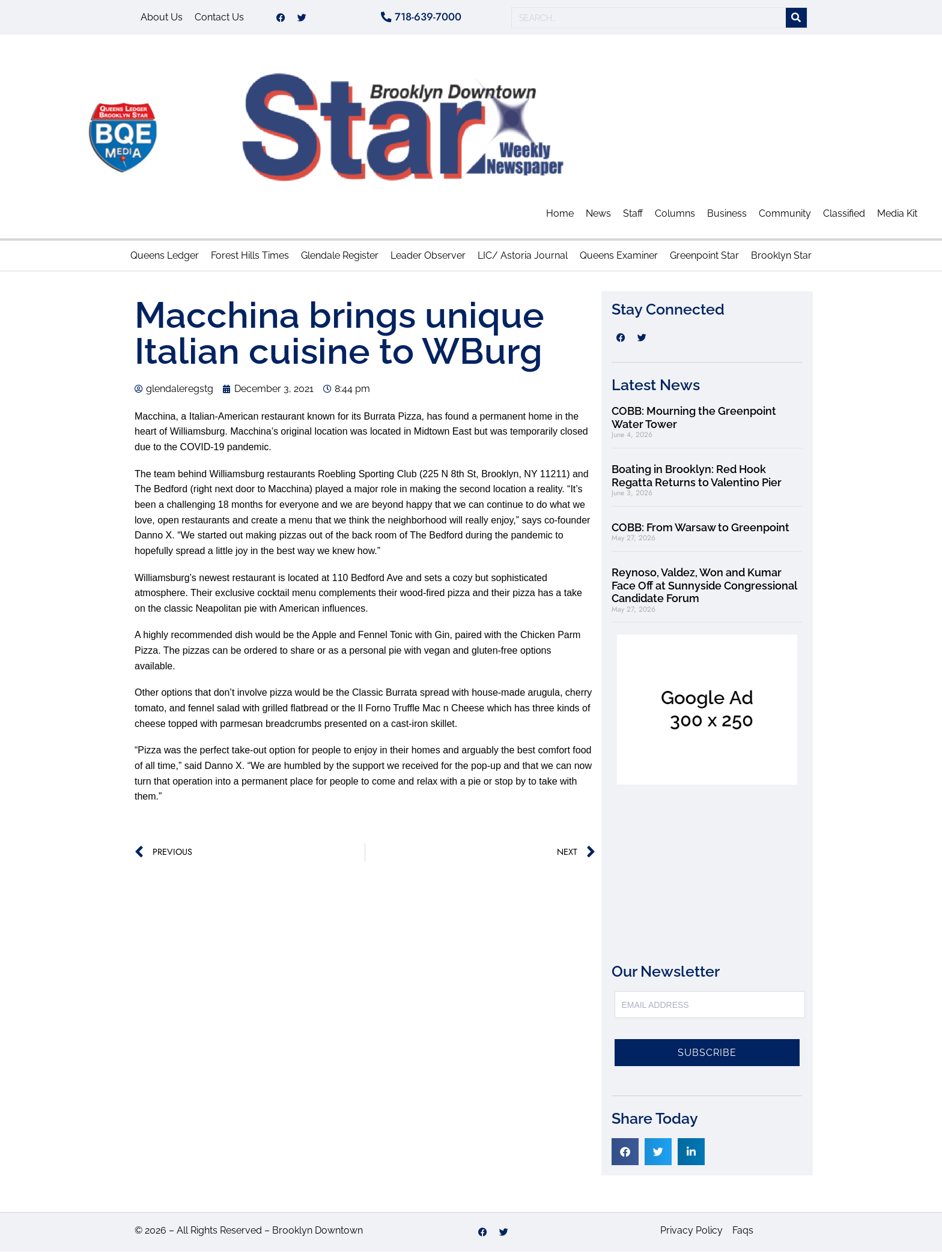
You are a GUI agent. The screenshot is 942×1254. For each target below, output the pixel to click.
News (598, 216)
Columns (675, 216)
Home (560, 216)
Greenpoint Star (704, 257)
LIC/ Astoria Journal (523, 257)
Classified (844, 216)
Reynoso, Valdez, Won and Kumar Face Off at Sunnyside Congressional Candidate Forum (704, 587)
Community (785, 216)
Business (727, 216)
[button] (625, 1153)
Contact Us (219, 18)
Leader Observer (428, 257)
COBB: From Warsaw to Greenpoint (700, 529)
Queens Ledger (164, 257)
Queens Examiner (619, 257)
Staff (633, 216)
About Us (162, 18)
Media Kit (897, 216)
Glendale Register (339, 257)
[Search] (796, 19)
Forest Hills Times (250, 257)
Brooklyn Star (781, 257)
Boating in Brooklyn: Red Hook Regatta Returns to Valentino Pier (697, 477)
